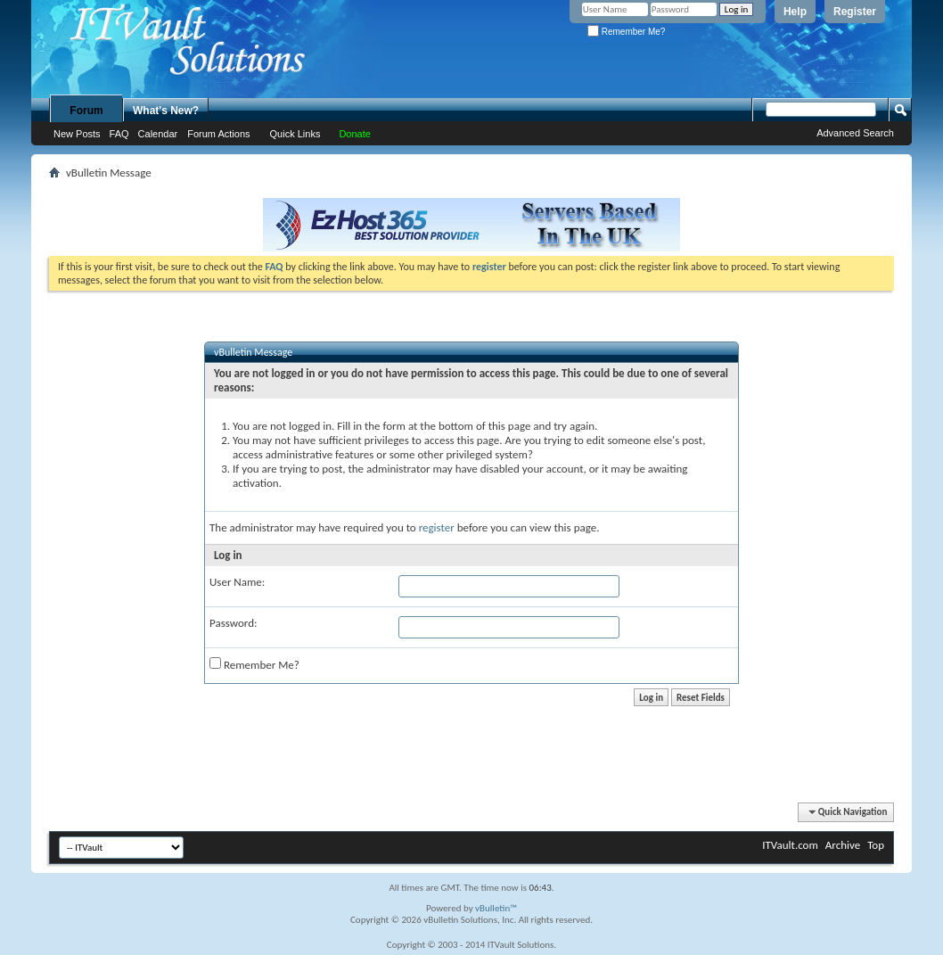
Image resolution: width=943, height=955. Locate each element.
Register (854, 11)
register (437, 527)
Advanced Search (855, 133)
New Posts (77, 133)
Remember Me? (626, 32)
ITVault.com (790, 845)
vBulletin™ (496, 908)
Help (795, 11)
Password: (233, 623)
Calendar (158, 133)
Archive (842, 845)
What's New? (166, 110)
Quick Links (295, 133)
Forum (86, 110)
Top (875, 845)
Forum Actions (218, 133)
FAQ (119, 133)
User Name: (237, 582)
